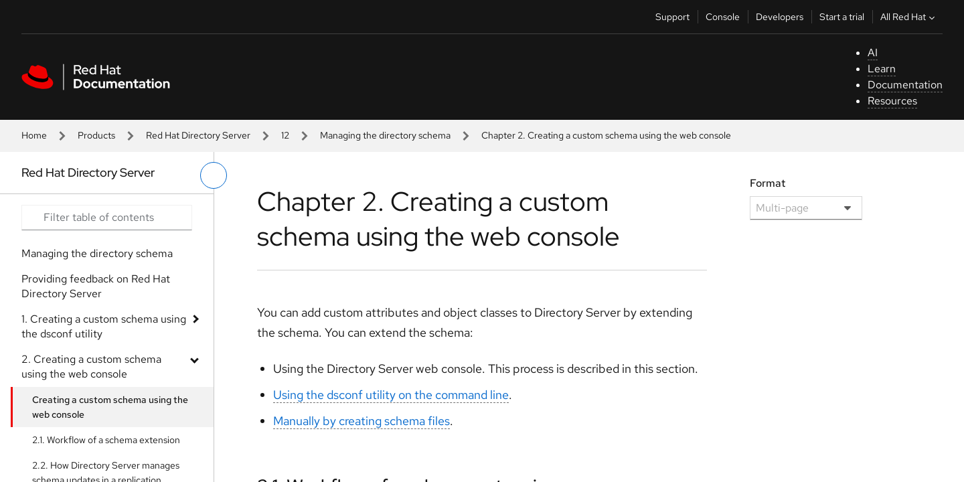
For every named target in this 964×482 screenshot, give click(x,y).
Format (767, 183)
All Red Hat (909, 17)
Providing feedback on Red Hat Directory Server (95, 286)
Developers (779, 17)
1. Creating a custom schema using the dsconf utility (103, 326)
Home (34, 135)
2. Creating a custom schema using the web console (91, 366)
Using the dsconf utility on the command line (391, 394)
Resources (892, 101)
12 (285, 135)
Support (672, 17)
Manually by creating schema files (361, 420)
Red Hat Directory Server (198, 135)
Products (96, 135)
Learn (882, 69)
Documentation (905, 85)
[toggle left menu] (213, 175)
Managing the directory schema (385, 135)
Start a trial (841, 17)
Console (723, 17)
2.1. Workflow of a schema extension (106, 440)
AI (873, 53)
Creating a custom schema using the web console (110, 407)
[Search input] (106, 217)
